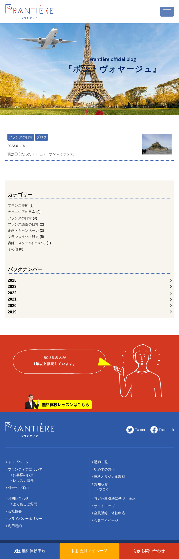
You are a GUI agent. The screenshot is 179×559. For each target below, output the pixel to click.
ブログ (41, 137)
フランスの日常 (21, 137)
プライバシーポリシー (25, 519)
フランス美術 (18, 205)
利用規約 (15, 526)
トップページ (18, 462)
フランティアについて (25, 469)
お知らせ (101, 484)
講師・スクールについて (27, 243)
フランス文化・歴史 (23, 237)
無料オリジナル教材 (109, 477)
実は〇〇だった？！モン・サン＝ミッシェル (72, 149)
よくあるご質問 (25, 504)
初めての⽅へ (104, 469)
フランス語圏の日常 (23, 224)
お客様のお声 (23, 475)
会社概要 (15, 511)
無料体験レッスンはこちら (65, 405)
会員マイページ (106, 520)
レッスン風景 (23, 481)
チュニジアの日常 (21, 212)
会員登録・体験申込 (109, 513)
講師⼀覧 (101, 462)
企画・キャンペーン (23, 230)
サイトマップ (104, 506)
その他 (13, 249)
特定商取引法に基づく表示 (114, 498)
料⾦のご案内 (18, 488)
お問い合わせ (18, 498)
